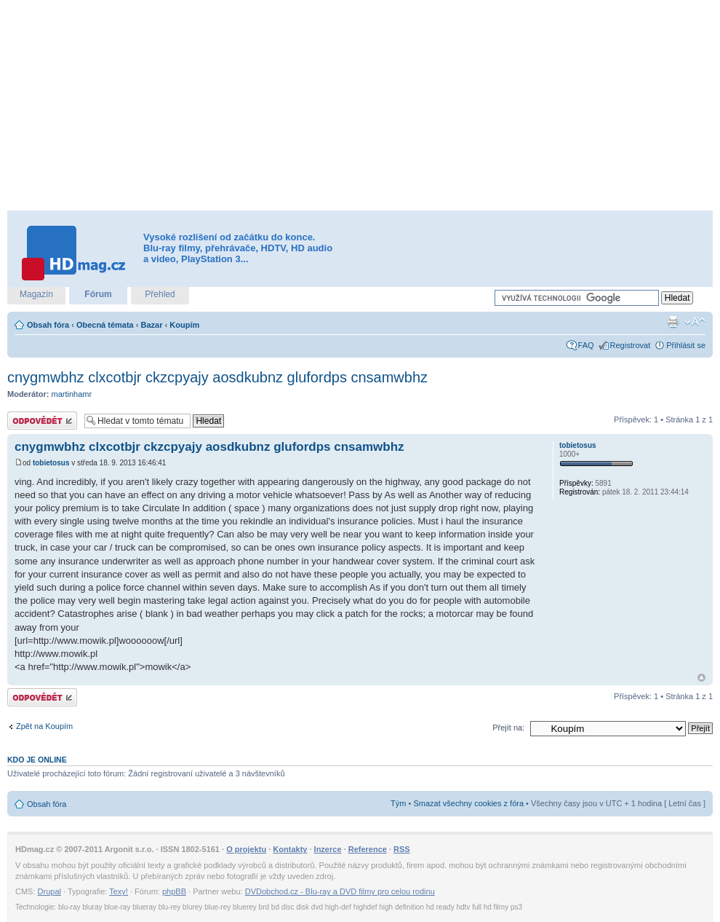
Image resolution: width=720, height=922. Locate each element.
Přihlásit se (685, 345)
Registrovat (630, 345)
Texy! (118, 891)
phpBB (174, 891)
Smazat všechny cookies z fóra (468, 803)
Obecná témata (105, 324)
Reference (367, 849)
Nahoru (701, 678)
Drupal (49, 891)
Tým (398, 803)
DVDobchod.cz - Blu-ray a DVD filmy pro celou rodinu (340, 891)
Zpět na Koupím (44, 726)
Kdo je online (37, 759)
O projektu (246, 849)
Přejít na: (508, 727)
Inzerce (328, 849)
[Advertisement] (335, 106)
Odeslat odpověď (42, 420)
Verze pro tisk (673, 321)
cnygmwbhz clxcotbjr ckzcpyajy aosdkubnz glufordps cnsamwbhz (217, 377)
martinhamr (72, 394)
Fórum (97, 294)
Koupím (184, 324)
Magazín (36, 294)
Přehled (160, 294)
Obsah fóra (48, 324)
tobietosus (51, 463)
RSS (401, 849)
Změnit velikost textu (694, 321)
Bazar (152, 324)
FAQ (586, 345)
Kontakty (290, 849)
